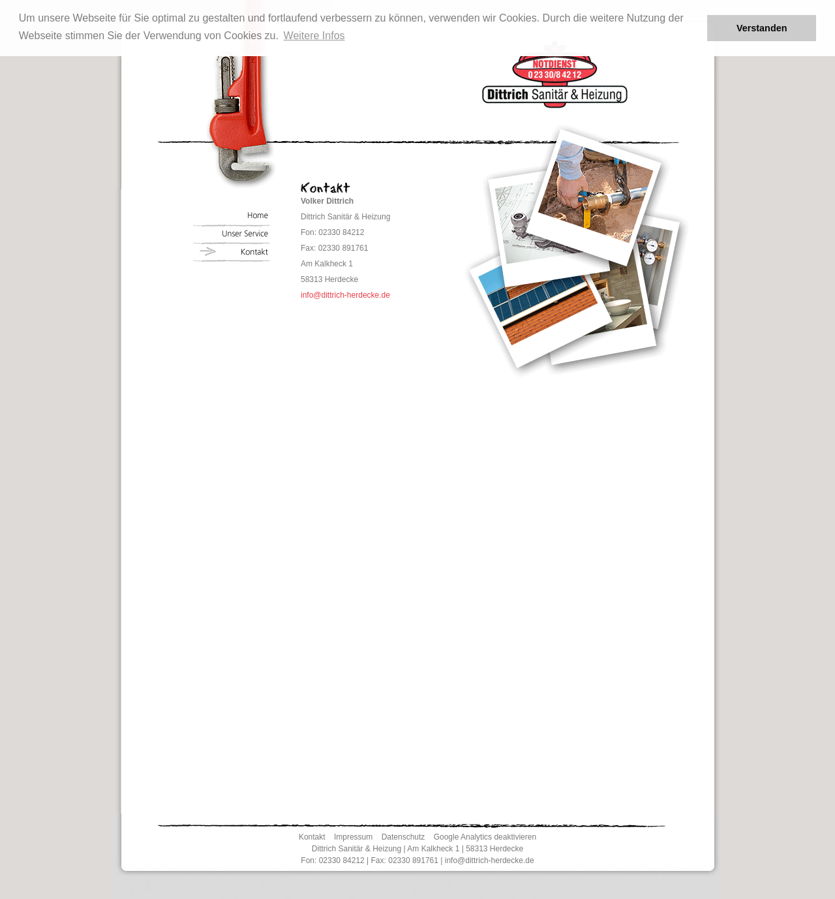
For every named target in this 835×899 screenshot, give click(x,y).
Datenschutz (403, 837)
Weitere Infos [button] (314, 35)
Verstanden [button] (761, 28)
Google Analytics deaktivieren (485, 837)
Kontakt (312, 837)
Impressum (353, 837)
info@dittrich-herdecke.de (345, 295)
